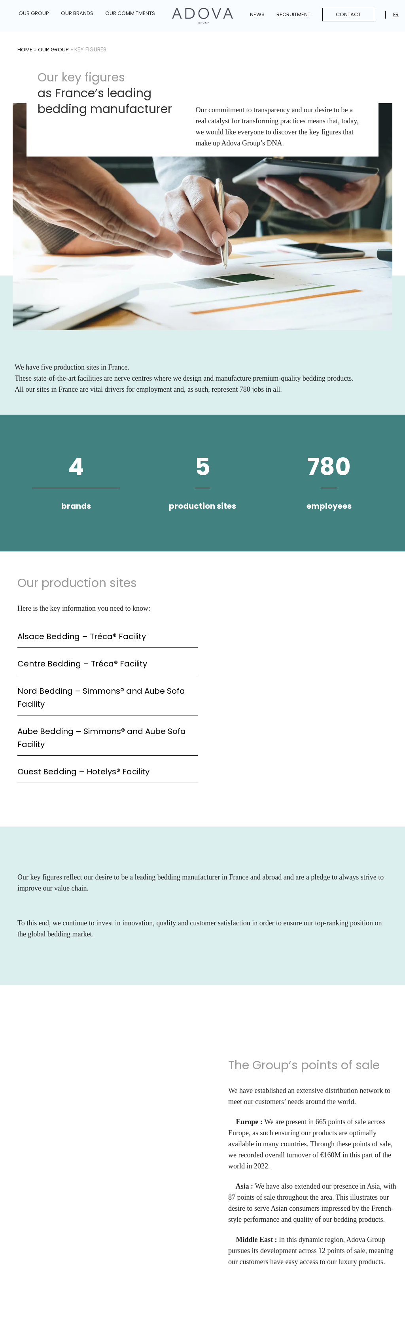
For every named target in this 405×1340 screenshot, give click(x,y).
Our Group (34, 13)
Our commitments (130, 13)
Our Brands (77, 13)
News (257, 14)
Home (25, 49)
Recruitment (293, 14)
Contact (348, 14)
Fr (396, 14)
